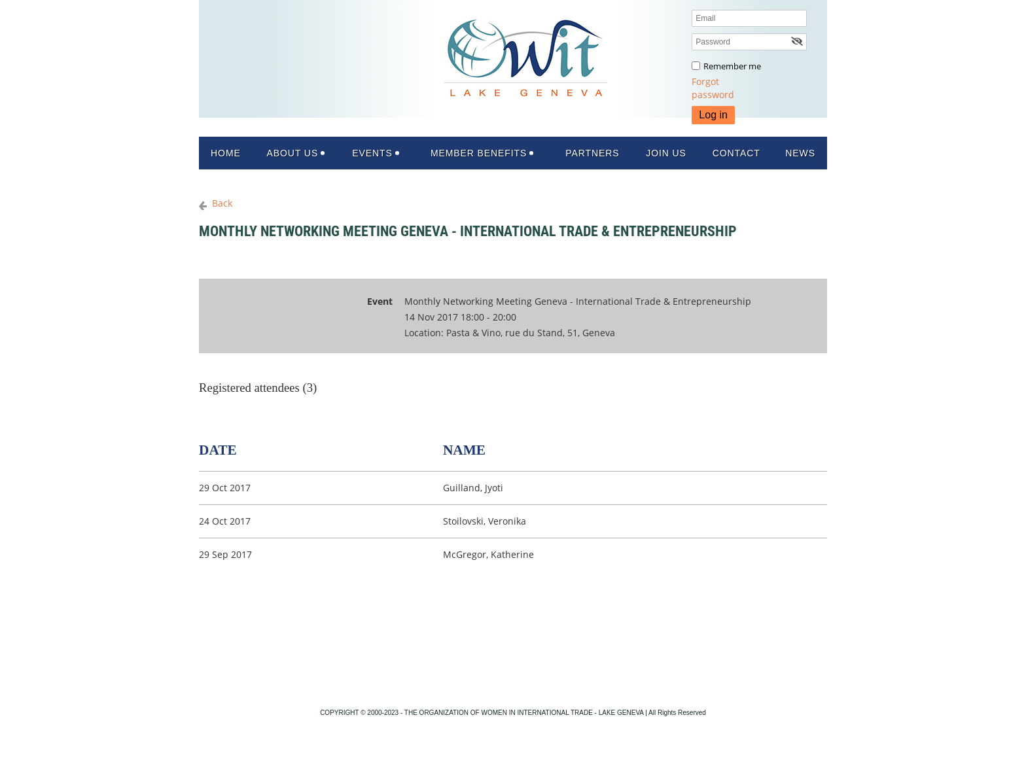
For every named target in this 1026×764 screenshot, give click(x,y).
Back (222, 203)
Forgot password (713, 88)
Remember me (732, 66)
